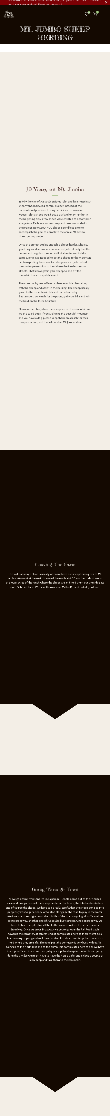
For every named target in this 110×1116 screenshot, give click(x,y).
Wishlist (89, 12)
